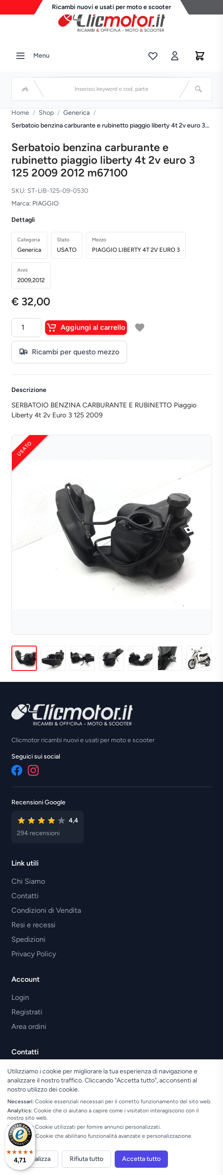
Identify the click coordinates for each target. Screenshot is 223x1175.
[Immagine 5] (140, 658)
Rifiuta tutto (86, 1159)
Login (20, 997)
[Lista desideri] (153, 56)
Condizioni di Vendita (46, 910)
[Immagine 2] (53, 658)
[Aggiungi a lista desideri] (140, 327)
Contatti (25, 895)
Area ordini (28, 1026)
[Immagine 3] (82, 658)
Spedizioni (28, 939)
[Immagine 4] (111, 658)
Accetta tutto (141, 1159)
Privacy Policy (33, 954)
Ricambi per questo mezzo (69, 352)
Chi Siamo (28, 881)
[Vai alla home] (111, 22)
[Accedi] (175, 56)
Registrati (26, 1012)
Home (20, 113)
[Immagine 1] (24, 658)
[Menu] (20, 56)
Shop (46, 113)
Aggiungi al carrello (86, 327)
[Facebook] (16, 770)
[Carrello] (200, 56)
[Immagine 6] (169, 658)
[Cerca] (198, 89)
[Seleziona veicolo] (25, 89)
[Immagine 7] (199, 658)
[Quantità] (26, 327)
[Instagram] (33, 770)
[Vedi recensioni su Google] (47, 827)
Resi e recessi (33, 924)
